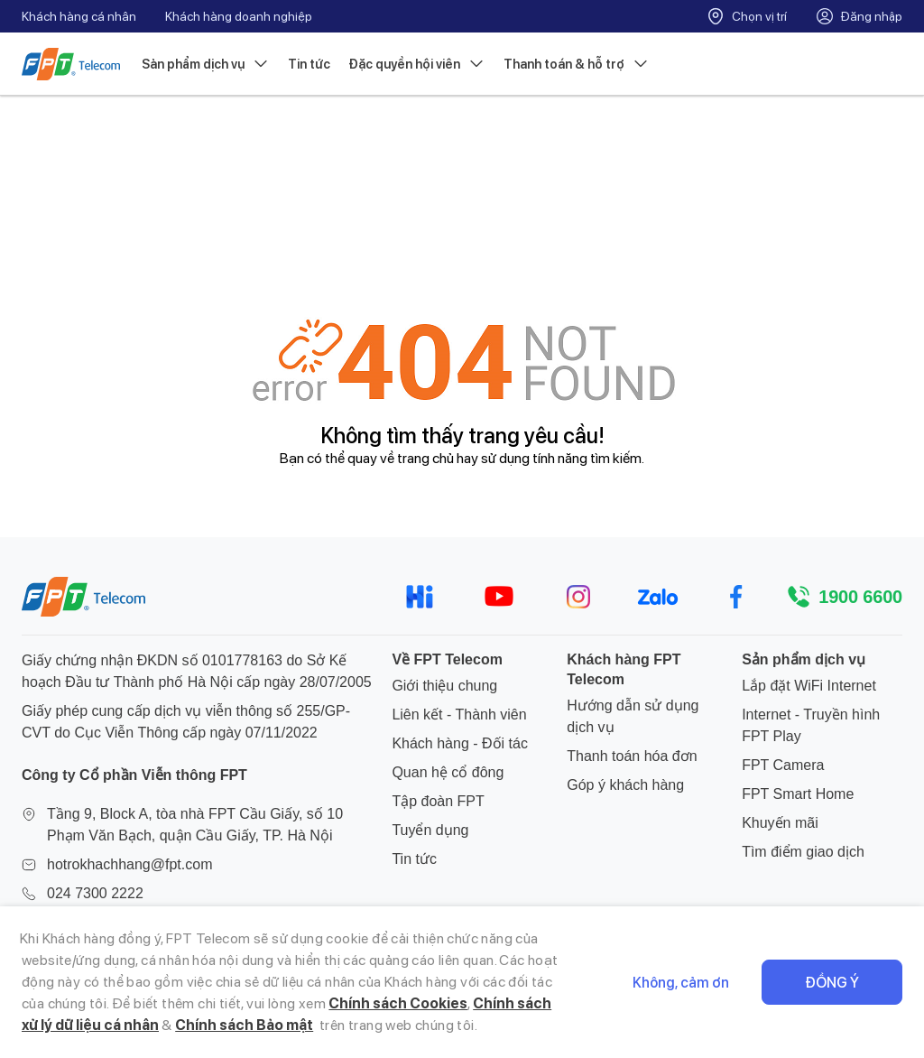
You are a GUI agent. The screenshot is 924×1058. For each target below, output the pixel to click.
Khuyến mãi (780, 823)
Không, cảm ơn (681, 982)
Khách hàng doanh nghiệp (238, 16)
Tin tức (309, 64)
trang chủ (425, 458)
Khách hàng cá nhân (79, 16)
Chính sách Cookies (397, 1003)
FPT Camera (783, 765)
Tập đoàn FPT (438, 801)
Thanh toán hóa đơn (632, 756)
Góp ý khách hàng (625, 785)
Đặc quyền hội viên (416, 64)
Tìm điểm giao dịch (803, 851)
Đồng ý (832, 982)
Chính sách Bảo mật (244, 1025)
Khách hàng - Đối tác (460, 743)
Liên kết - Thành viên (459, 714)
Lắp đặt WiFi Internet (809, 685)
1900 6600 (860, 597)
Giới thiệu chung (444, 685)
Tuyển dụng (430, 830)
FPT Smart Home (798, 794)
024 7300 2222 (95, 893)
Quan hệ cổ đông (448, 772)
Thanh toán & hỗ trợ (577, 64)
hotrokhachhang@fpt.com (129, 864)
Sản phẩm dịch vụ (206, 64)
